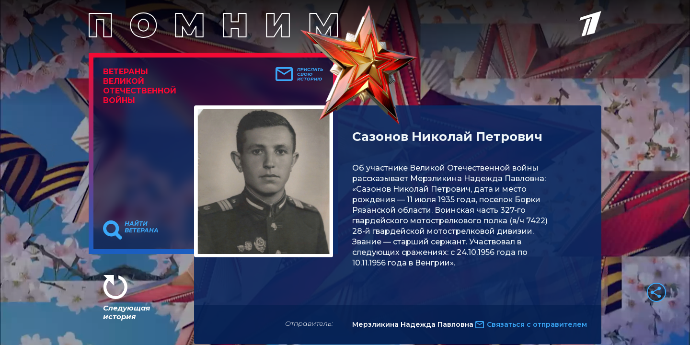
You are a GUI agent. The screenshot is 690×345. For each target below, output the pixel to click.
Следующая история (126, 312)
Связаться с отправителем (537, 324)
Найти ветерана (142, 227)
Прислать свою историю (310, 74)
